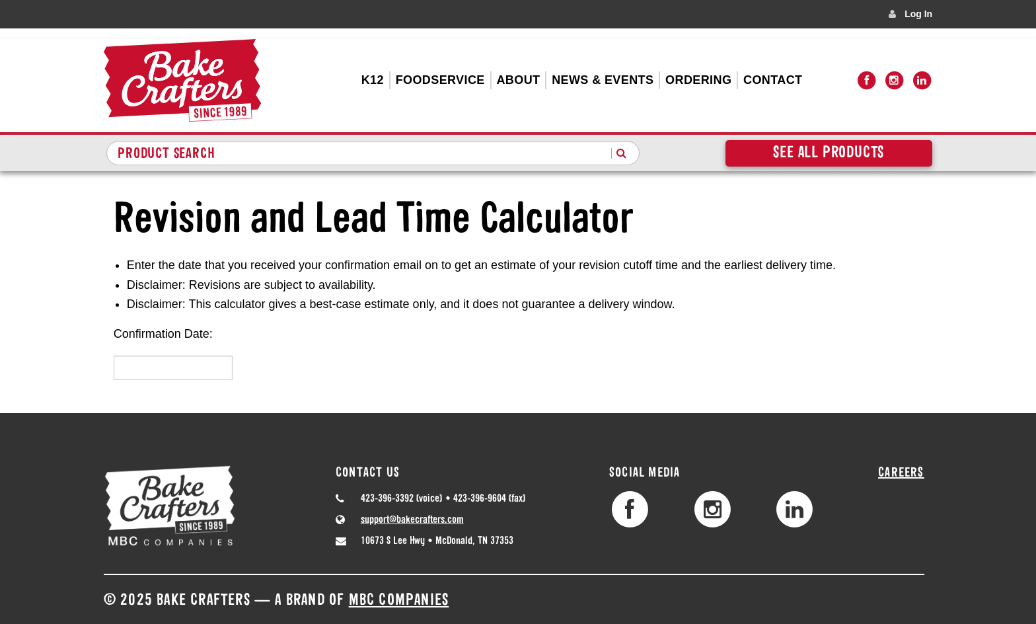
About (518, 80)
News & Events (602, 80)
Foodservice (440, 80)
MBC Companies (399, 601)
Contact (772, 80)
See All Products (828, 153)
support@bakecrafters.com (412, 520)
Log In (918, 14)
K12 (372, 80)
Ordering (698, 80)
